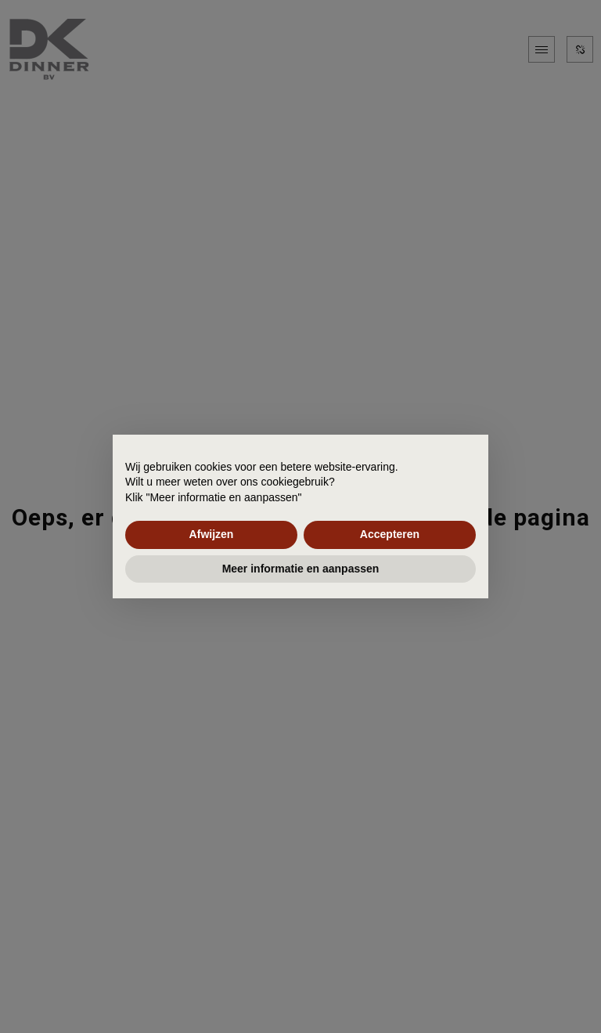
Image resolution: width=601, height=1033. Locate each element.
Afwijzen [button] (211, 534)
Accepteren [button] (389, 534)
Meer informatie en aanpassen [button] (301, 568)
